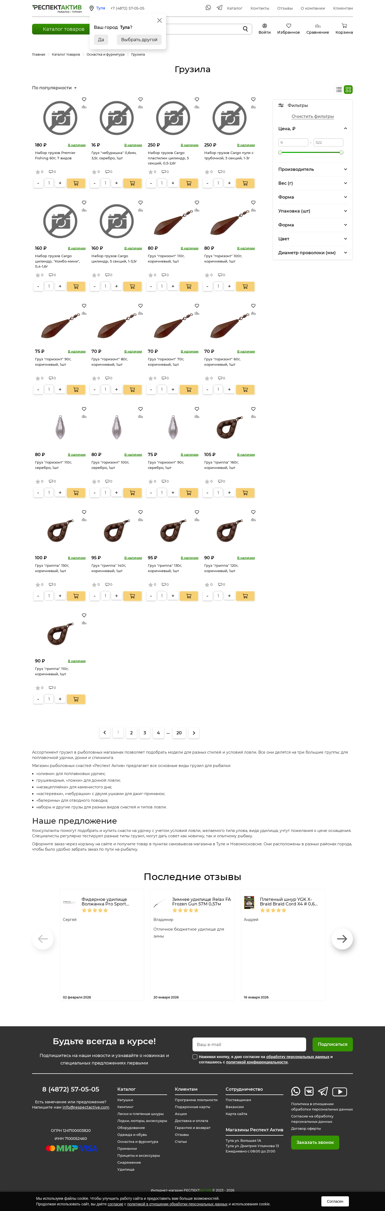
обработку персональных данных (297, 1057)
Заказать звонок (309, 1142)
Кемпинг (122, 1107)
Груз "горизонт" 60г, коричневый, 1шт (222, 362)
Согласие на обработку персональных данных (309, 1119)
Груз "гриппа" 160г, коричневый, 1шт (221, 465)
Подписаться (333, 1044)
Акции (178, 1114)
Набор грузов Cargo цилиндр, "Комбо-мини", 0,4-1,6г (57, 261)
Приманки (123, 1148)
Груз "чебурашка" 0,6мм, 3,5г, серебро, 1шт (113, 155)
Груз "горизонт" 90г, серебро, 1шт (166, 465)
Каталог (234, 8)
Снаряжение (126, 1162)
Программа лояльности (195, 1100)
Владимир (165, 919)
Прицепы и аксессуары (136, 1155)
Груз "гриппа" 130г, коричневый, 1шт (165, 568)
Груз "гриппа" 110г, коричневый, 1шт (51, 671)
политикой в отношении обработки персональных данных (177, 1204)
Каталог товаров (63, 29)
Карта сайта (235, 1114)
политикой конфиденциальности (257, 1062)
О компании (313, 8)
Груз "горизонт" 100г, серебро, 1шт (110, 465)
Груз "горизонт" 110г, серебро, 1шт (53, 465)
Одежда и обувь (129, 1134)
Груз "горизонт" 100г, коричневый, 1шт (223, 258)
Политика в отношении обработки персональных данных (319, 1107)
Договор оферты (302, 1128)
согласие (115, 1204)
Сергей (71, 919)
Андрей (252, 919)
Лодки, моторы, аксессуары (140, 1121)
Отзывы (285, 8)
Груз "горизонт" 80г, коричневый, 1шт (109, 362)
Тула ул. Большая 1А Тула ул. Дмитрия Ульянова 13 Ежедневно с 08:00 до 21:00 (252, 1146)
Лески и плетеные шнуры (139, 1114)
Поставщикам (237, 1100)
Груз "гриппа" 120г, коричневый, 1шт (221, 568)
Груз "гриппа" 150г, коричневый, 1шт (52, 568)
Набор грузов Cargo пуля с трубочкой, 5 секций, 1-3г (228, 155)
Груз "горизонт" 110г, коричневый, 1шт (166, 258)
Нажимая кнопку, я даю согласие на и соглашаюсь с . (266, 1059)
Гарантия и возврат (191, 1127)
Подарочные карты (191, 1107)
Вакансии (232, 1107)
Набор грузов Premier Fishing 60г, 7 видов (55, 155)
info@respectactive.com (86, 1108)
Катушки (121, 1100)
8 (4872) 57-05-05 (70, 1089)
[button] (342, 939)
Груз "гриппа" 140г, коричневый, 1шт (108, 568)
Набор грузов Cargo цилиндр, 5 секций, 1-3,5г (114, 258)
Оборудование (128, 1127)
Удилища (122, 1169)
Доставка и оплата (190, 1121)
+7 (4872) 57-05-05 (127, 8)
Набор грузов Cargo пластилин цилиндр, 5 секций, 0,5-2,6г (168, 158)
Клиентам (343, 8)
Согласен (335, 1201)
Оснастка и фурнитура (135, 1141)
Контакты (260, 8)
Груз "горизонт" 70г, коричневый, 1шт (166, 362)
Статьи (178, 1141)
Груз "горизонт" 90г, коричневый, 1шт (53, 362)
